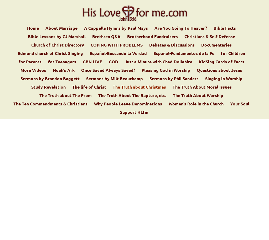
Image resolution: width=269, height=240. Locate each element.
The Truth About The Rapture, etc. (132, 96)
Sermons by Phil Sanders (174, 79)
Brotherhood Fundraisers (152, 37)
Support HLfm (134, 112)
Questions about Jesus (219, 70)
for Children (233, 54)
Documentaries (216, 45)
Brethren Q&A (106, 37)
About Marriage (61, 28)
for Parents (30, 62)
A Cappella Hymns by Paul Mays (116, 28)
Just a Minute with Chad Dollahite (158, 62)
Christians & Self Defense (209, 37)
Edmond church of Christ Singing (50, 54)
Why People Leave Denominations (128, 104)
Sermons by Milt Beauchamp (114, 79)
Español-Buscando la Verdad (118, 54)
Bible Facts (225, 28)
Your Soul (239, 104)
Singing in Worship (223, 79)
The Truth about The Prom (65, 96)
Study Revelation (48, 87)
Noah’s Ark (64, 70)
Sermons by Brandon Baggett (50, 79)
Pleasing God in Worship (166, 70)
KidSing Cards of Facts (221, 62)
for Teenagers (62, 62)
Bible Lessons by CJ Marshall (57, 37)
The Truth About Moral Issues (202, 87)
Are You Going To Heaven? (180, 28)
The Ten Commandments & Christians (50, 104)
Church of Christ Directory (57, 45)
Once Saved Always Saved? (108, 70)
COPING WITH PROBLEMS (117, 45)
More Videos (33, 70)
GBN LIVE (92, 62)
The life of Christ (89, 87)
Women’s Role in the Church (196, 104)
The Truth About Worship (198, 96)
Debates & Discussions (172, 45)
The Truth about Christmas (139, 87)
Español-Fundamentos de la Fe (183, 54)
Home (33, 28)
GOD (113, 62)
